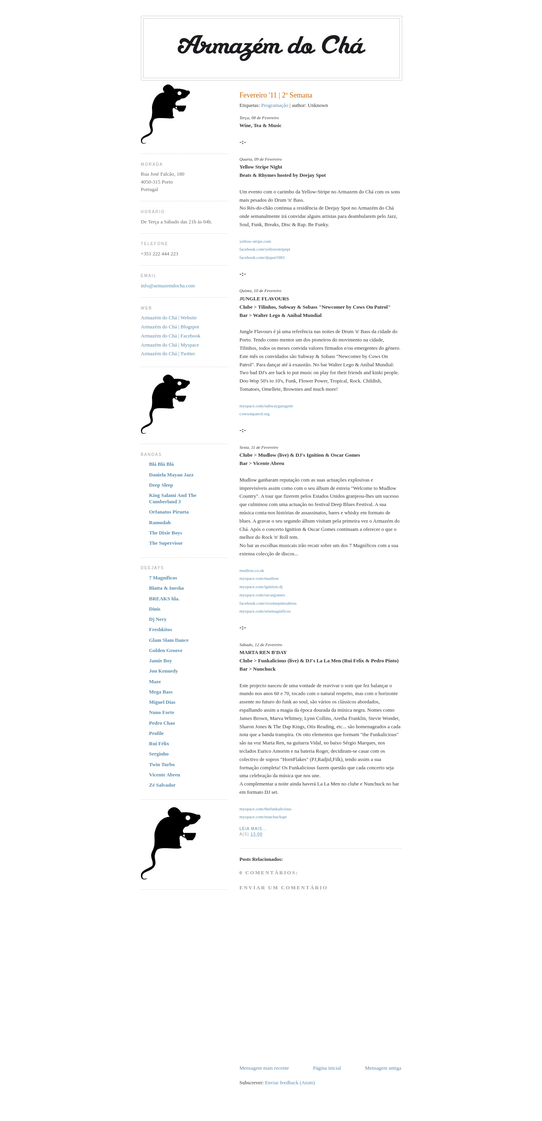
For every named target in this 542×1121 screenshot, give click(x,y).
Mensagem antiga (383, 1068)
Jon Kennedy (163, 671)
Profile (156, 733)
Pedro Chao (162, 723)
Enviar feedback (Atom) (290, 1082)
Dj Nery (158, 619)
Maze (155, 681)
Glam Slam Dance (169, 640)
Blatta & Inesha (166, 588)
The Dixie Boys (165, 533)
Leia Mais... (253, 829)
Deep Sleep (161, 485)
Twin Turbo (162, 764)
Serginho (159, 754)
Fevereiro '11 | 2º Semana (276, 95)
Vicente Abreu (164, 775)
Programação (275, 105)
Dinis (155, 609)
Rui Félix (159, 743)
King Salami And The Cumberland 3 (173, 498)
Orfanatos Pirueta (169, 512)
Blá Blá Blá (161, 464)
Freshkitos (160, 629)
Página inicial (327, 1068)
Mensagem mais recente (264, 1068)
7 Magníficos (163, 578)
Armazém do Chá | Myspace (170, 345)
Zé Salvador (162, 785)
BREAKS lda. (164, 599)
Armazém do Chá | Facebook (171, 336)
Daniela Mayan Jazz (171, 475)
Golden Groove (166, 650)
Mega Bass (161, 692)
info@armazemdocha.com (168, 286)
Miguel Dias (162, 702)
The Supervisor (166, 543)
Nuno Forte (161, 712)
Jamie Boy (160, 661)
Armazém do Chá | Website (169, 318)
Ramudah (160, 522)
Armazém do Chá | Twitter (168, 353)
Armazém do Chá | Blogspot (170, 327)
